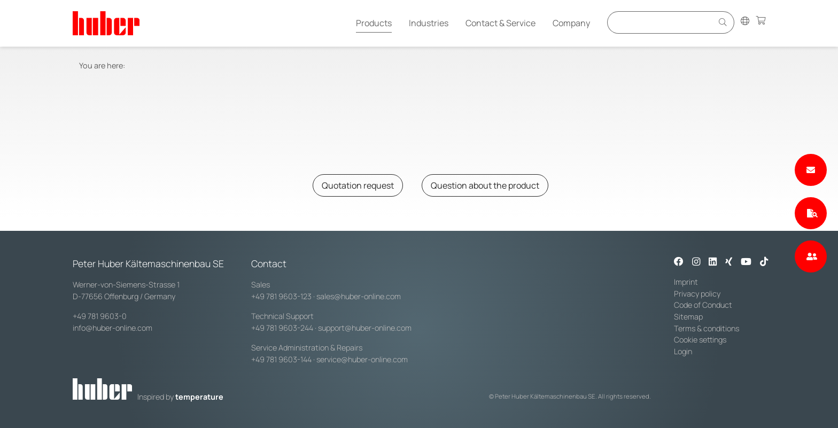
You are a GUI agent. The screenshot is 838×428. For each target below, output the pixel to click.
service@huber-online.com (362, 359)
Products (374, 23)
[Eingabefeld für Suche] (661, 22)
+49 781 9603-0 (100, 316)
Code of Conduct (703, 305)
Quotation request (358, 185)
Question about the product (485, 185)
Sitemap (688, 317)
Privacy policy (697, 294)
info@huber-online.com (112, 328)
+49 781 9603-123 (281, 296)
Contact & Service (500, 23)
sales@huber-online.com (358, 296)
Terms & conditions (706, 328)
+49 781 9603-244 (282, 328)
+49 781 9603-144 (281, 359)
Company (571, 23)
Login (683, 351)
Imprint (686, 282)
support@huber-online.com (365, 328)
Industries (428, 23)
